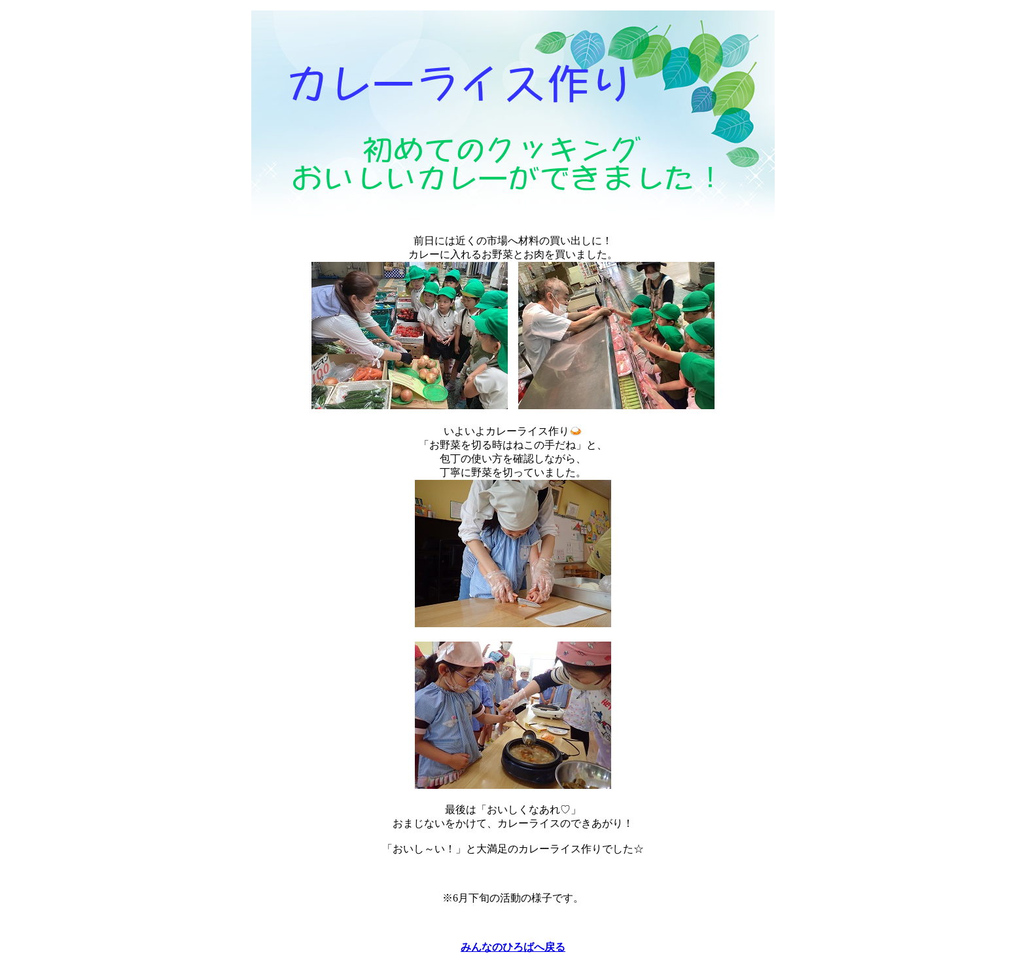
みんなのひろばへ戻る (513, 947)
